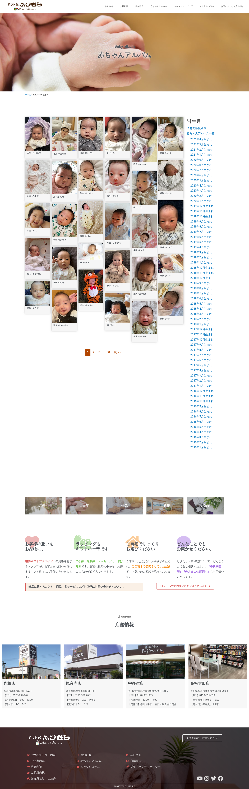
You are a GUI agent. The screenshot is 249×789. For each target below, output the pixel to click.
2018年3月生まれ (201, 313)
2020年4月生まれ (201, 185)
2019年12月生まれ (202, 206)
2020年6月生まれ (201, 175)
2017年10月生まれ (202, 339)
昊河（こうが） (87, 153)
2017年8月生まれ (201, 349)
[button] (185, 586)
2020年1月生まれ (201, 201)
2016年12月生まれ (202, 391)
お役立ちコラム (207, 6)
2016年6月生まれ (201, 421)
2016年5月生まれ (201, 427)
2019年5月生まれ (201, 242)
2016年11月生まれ (202, 396)
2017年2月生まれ (201, 380)
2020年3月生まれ (201, 190)
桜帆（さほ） (59, 282)
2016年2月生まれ (201, 442)
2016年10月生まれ (202, 401)
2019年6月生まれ (201, 237)
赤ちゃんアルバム (158, 6)
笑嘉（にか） (139, 250)
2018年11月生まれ (202, 273)
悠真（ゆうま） (33, 308)
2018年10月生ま (200, 278)
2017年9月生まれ (201, 344)
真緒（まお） (86, 236)
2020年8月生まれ (201, 165)
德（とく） (138, 207)
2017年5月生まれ (201, 365)
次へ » (118, 352)
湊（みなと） (112, 325)
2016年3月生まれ (201, 437)
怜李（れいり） (140, 336)
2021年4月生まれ (201, 139)
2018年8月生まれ (201, 288)
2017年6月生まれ (201, 360)
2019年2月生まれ (201, 257)
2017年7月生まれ (201, 355)
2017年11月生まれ (202, 334)
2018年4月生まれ (201, 308)
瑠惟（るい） (166, 276)
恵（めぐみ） (59, 197)
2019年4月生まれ (201, 247)
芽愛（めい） (32, 231)
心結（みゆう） (33, 196)
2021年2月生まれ (201, 149)
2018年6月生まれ (201, 298)
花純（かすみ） (166, 193)
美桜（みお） (166, 319)
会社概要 (124, 6)
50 (108, 352)
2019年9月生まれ (201, 221)
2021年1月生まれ (201, 154)
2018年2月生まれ (201, 319)
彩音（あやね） (113, 286)
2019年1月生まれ (201, 262)
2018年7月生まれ (201, 293)
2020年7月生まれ (201, 170)
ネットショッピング (183, 6)
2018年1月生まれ (201, 324)
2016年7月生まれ (201, 416)
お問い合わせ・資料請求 (232, 6)
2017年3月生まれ (201, 375)
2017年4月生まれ (201, 370)
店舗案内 (139, 6)
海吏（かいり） (87, 193)
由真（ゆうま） (166, 153)
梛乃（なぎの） (60, 154)
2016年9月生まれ (201, 406)
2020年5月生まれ (201, 180)
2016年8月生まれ (201, 411)
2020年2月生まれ (201, 195)
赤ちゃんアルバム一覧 (201, 133)
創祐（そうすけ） (34, 274)
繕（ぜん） (85, 262)
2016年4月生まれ (201, 432)
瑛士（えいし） (60, 240)
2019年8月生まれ (201, 226)
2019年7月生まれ (201, 231)
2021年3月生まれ (201, 144)
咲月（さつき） (140, 164)
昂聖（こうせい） (114, 243)
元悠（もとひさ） (34, 153)
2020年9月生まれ (201, 159)
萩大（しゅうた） (61, 325)
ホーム (28, 95)
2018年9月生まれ (201, 283)
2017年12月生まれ (202, 329)
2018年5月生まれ (201, 303)
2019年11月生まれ (202, 211)
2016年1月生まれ (201, 447)
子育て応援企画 (196, 128)
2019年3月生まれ (201, 252)
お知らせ (109, 6)
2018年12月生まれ (202, 267)
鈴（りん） (111, 153)
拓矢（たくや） (87, 305)
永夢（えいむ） (140, 294)
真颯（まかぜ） (166, 247)
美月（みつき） (113, 196)
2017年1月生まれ (201, 385)
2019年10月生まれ (202, 216)
